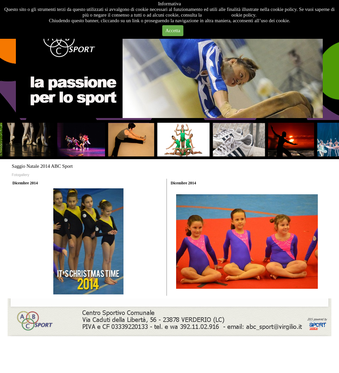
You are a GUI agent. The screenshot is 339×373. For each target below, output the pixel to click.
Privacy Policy (217, 15)
